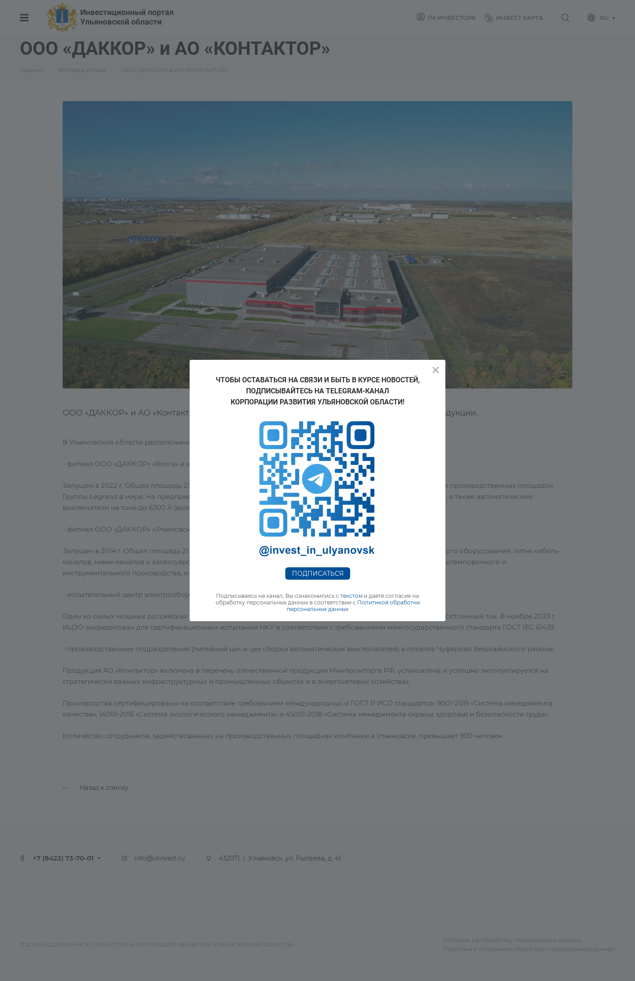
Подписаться (318, 573)
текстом (351, 595)
